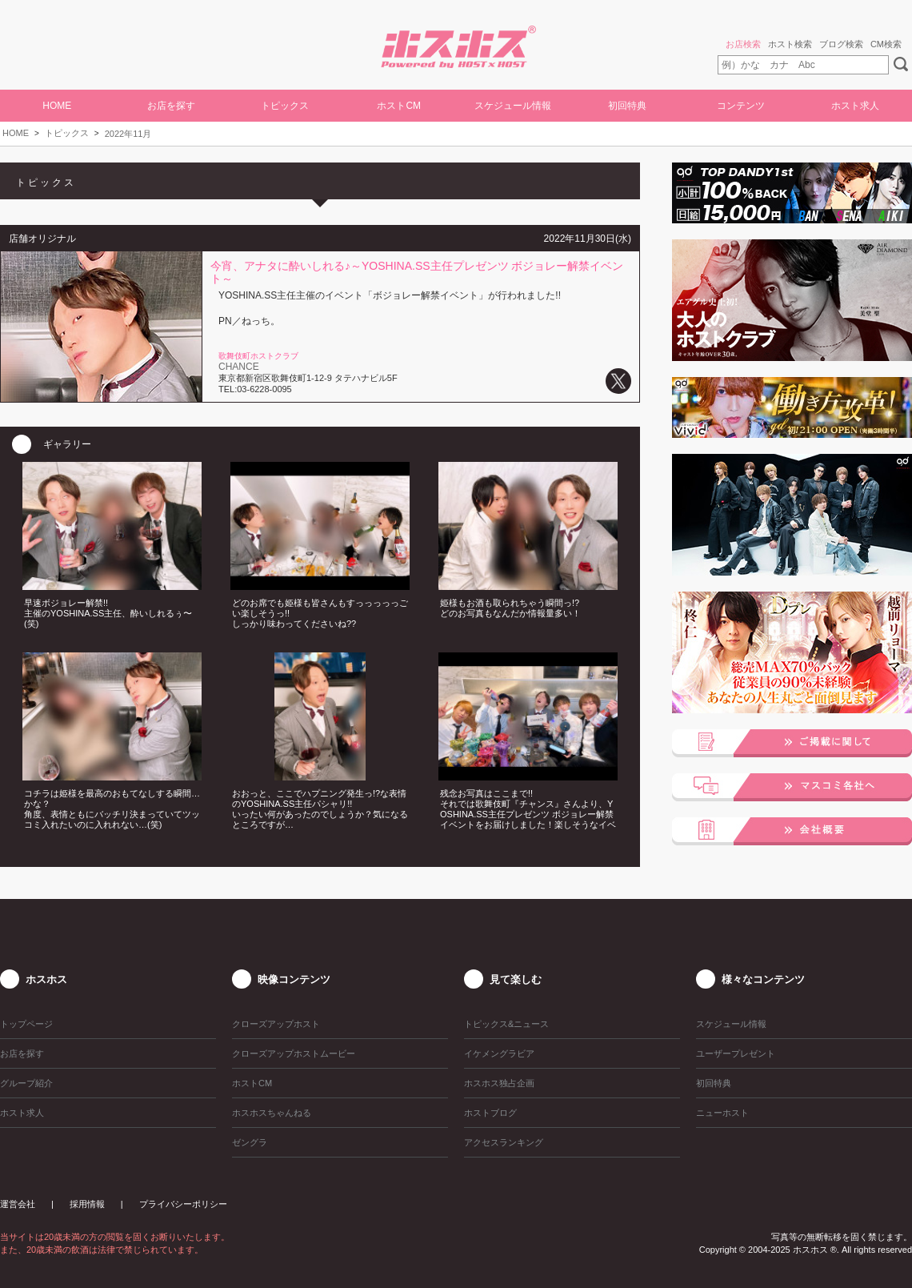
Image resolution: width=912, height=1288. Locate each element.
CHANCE (238, 366)
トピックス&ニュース (506, 1024)
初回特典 (627, 105)
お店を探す (171, 105)
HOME (56, 105)
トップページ (26, 1024)
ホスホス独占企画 (499, 1083)
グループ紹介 (26, 1083)
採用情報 (87, 1204)
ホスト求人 (855, 105)
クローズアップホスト (276, 1024)
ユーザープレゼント (735, 1053)
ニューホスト (722, 1112)
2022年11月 (128, 133)
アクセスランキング (503, 1142)
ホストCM (399, 105)
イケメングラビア (499, 1053)
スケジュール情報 (512, 105)
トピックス (67, 133)
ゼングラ (249, 1142)
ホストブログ (490, 1112)
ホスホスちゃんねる (271, 1112)
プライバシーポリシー (183, 1204)
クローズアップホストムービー (293, 1053)
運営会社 (17, 1204)
